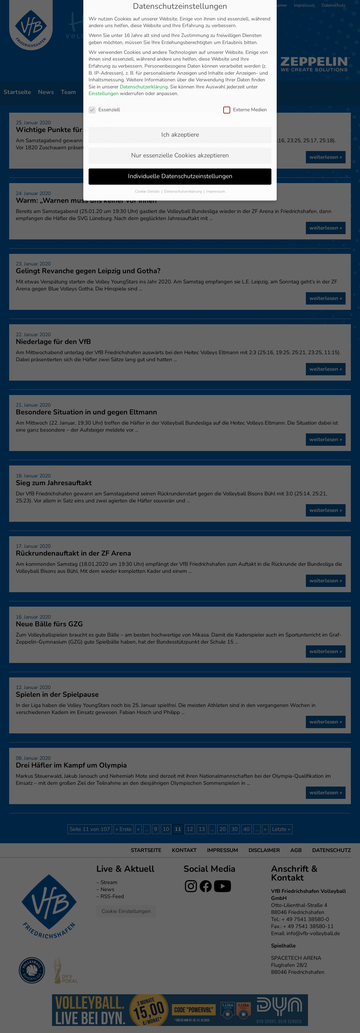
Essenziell (104, 66)
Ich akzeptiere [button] (180, 90)
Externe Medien (245, 66)
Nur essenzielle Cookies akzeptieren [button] (180, 111)
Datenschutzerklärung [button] (183, 147)
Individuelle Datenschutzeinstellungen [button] (180, 132)
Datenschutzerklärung (144, 42)
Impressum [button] (215, 147)
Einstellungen (103, 49)
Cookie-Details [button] (148, 147)
